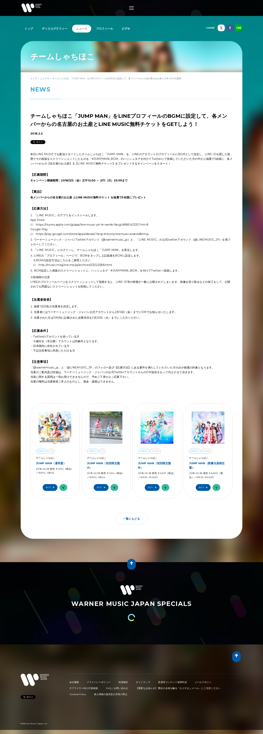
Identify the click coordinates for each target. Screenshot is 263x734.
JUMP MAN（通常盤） (51, 463)
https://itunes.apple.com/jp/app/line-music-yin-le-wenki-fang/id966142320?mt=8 (92, 224)
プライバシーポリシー (99, 682)
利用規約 (123, 682)
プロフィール (104, 28)
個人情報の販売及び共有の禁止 (110, 694)
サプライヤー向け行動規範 (83, 688)
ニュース (81, 28)
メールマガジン (203, 682)
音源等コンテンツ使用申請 (172, 682)
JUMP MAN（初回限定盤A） (103, 465)
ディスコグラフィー (54, 28)
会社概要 (74, 682)
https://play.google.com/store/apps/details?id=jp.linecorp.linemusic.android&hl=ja (92, 234)
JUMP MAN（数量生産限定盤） (207, 465)
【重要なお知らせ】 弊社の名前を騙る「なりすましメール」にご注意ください (178, 688)
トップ (29, 28)
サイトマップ (143, 682)
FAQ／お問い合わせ (117, 688)
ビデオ (126, 28)
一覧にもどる (131, 518)
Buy (51, 487)
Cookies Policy (77, 694)
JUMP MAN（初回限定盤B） (154, 465)
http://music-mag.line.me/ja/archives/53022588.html (75, 265)
